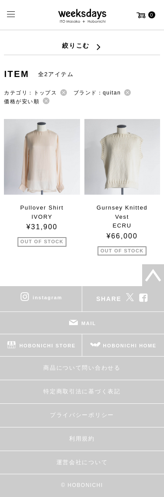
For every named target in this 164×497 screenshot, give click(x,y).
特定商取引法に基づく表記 (81, 391)
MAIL (88, 323)
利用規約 (82, 438)
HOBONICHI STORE (47, 345)
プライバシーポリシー (82, 415)
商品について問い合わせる (81, 367)
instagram (48, 297)
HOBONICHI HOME (130, 345)
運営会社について (82, 462)
